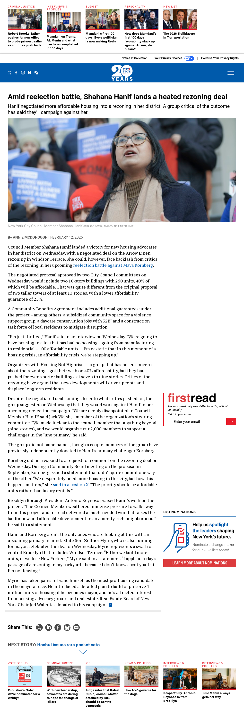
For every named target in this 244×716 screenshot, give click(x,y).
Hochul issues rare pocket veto (68, 648)
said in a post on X (71, 488)
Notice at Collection (134, 62)
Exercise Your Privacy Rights (220, 62)
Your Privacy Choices (174, 62)
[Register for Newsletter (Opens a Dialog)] (231, 425)
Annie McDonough (30, 241)
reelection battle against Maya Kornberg (113, 269)
